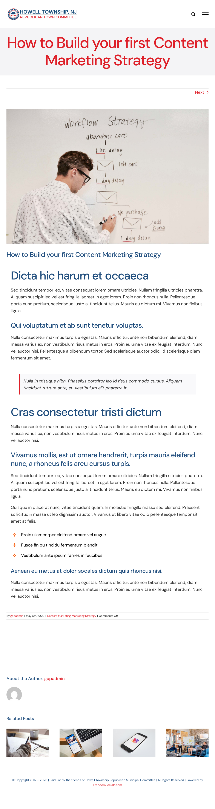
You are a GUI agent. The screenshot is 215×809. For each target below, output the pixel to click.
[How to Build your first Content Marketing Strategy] (107, 176)
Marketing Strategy (84, 616)
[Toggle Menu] (205, 14)
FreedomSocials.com (107, 785)
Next (199, 92)
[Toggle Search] (193, 14)
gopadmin (16, 616)
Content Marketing (59, 616)
